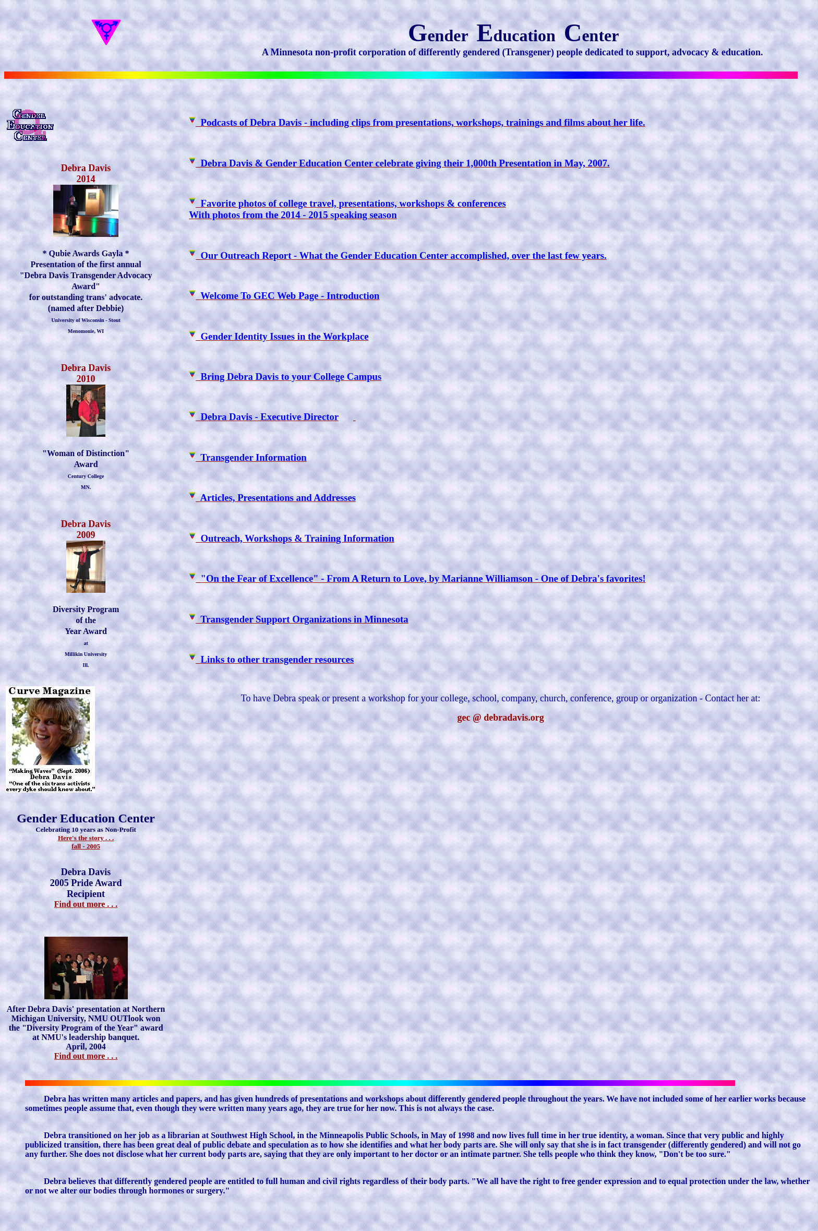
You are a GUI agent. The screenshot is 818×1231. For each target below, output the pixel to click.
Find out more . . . (85, 904)
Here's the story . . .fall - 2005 (86, 842)
